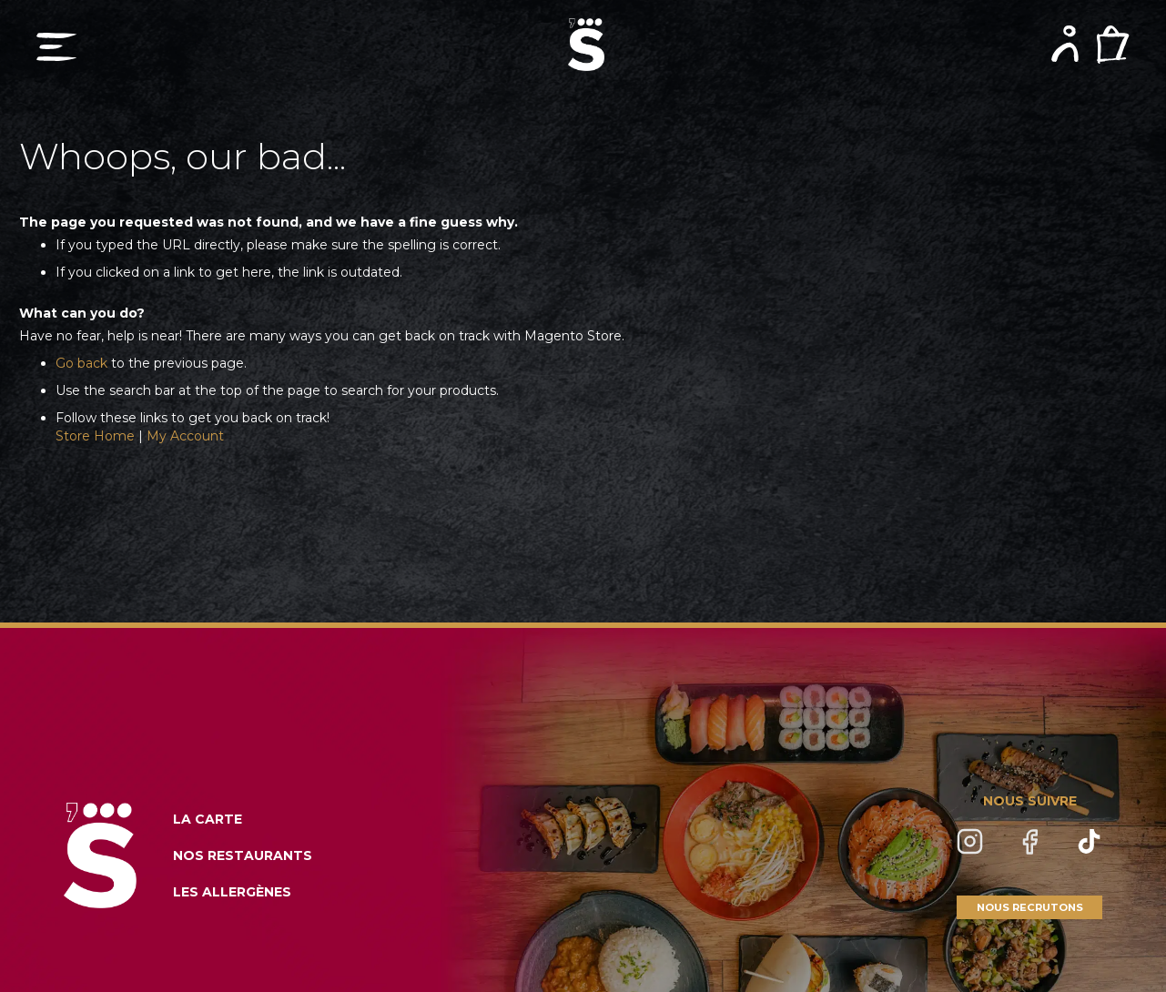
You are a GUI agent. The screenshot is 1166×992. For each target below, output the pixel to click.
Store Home (95, 436)
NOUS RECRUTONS (1030, 907)
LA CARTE (207, 819)
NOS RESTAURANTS (242, 855)
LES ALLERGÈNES (232, 892)
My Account (185, 436)
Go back (81, 363)
